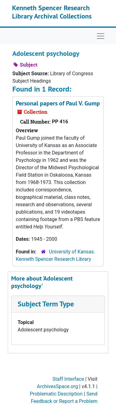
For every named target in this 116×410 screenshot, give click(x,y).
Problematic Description (56, 394)
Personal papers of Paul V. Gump (58, 103)
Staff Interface (68, 379)
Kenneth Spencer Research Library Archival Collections (52, 11)
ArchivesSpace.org (57, 386)
